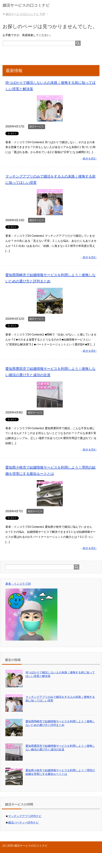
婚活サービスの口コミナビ (26, 5)
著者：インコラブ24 (18, 583)
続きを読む (90, 158)
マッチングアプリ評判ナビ (24, 816)
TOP (25, 14)
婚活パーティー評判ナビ (23, 822)
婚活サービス (36, 126)
